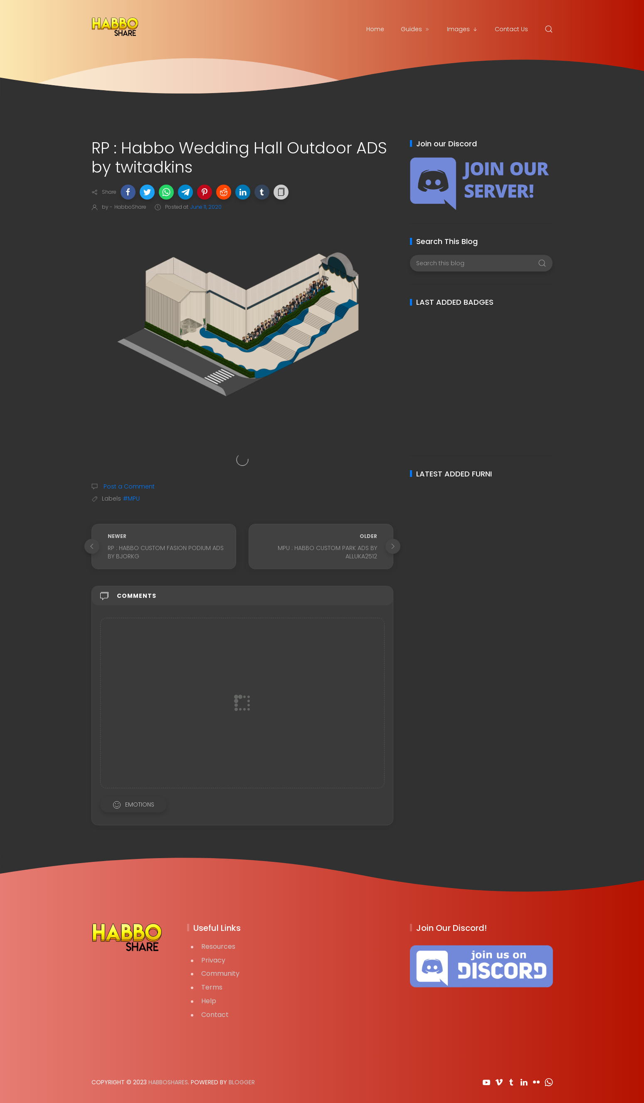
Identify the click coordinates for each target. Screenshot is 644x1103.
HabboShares (168, 1082)
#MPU (131, 498)
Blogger (242, 1082)
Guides (415, 29)
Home (375, 29)
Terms (211, 987)
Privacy (213, 960)
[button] (128, 192)
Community (220, 973)
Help (208, 1001)
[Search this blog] (481, 263)
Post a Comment (128, 486)
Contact (215, 1014)
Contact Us (511, 29)
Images (462, 29)
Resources (218, 946)
